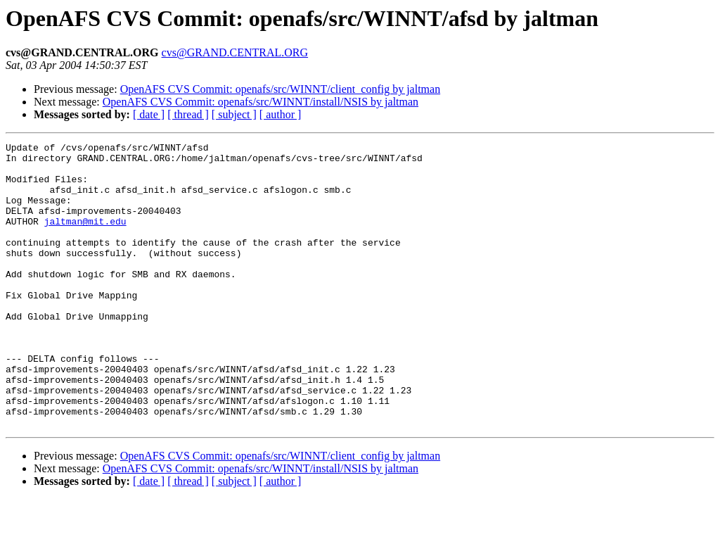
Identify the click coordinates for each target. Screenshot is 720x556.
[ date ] (149, 114)
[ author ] (280, 114)
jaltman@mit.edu (85, 238)
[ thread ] (188, 114)
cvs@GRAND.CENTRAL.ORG (235, 52)
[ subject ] (234, 114)
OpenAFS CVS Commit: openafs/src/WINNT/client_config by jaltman (280, 89)
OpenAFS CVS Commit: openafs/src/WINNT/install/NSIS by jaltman (260, 102)
